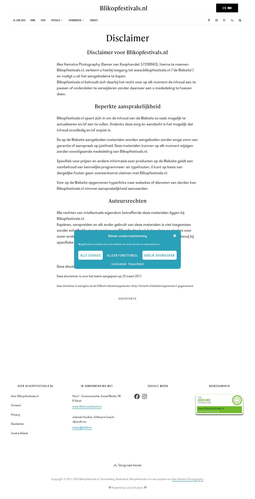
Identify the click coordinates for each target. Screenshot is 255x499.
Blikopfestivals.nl (123, 8)
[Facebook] (209, 20)
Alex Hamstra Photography (187, 479)
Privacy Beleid (136, 263)
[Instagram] (216, 20)
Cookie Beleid (19, 433)
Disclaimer (17, 424)
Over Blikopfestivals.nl (24, 396)
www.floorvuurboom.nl (86, 406)
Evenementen (75, 20)
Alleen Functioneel (122, 255)
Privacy (15, 414)
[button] (175, 236)
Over (43, 20)
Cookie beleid (118, 263)
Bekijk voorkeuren (159, 255)
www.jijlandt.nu (82, 427)
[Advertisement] (127, 333)
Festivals (55, 20)
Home (32, 20)
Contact (94, 20)
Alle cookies (90, 255)
